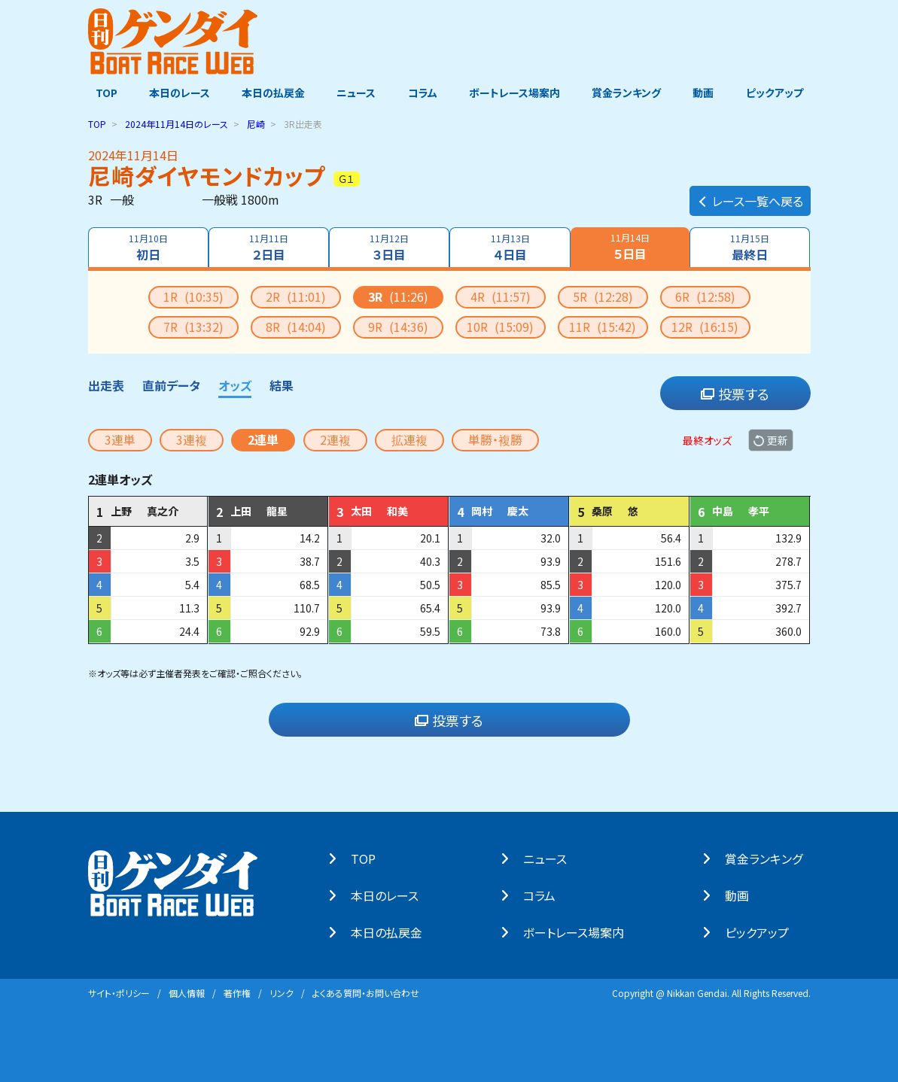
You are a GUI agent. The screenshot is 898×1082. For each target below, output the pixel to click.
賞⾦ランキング (771, 858)
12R (704, 326)
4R (500, 296)
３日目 (389, 247)
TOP (99, 92)
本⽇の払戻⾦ (394, 931)
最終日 (751, 247)
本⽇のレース (392, 895)
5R (603, 296)
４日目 (510, 247)
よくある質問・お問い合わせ (365, 992)
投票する (735, 393)
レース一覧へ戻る (750, 193)
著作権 (237, 992)
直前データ (171, 384)
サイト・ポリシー (119, 992)
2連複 (335, 439)
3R (398, 296)
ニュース (354, 92)
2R (296, 296)
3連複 (191, 439)
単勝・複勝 (495, 439)
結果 (281, 384)
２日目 (268, 247)
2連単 (263, 439)
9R (398, 326)
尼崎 (256, 123)
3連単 (120, 439)
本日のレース (173, 92)
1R (193, 296)
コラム (422, 92)
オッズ (234, 384)
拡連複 (409, 439)
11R (602, 326)
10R (500, 326)
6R (705, 296)
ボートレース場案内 (516, 92)
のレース (176, 123)
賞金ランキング (630, 92)
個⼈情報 (187, 992)
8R (296, 326)
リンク (281, 992)
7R (193, 326)
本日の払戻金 (269, 92)
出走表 (106, 384)
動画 (709, 92)
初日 (147, 247)
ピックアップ (782, 92)
